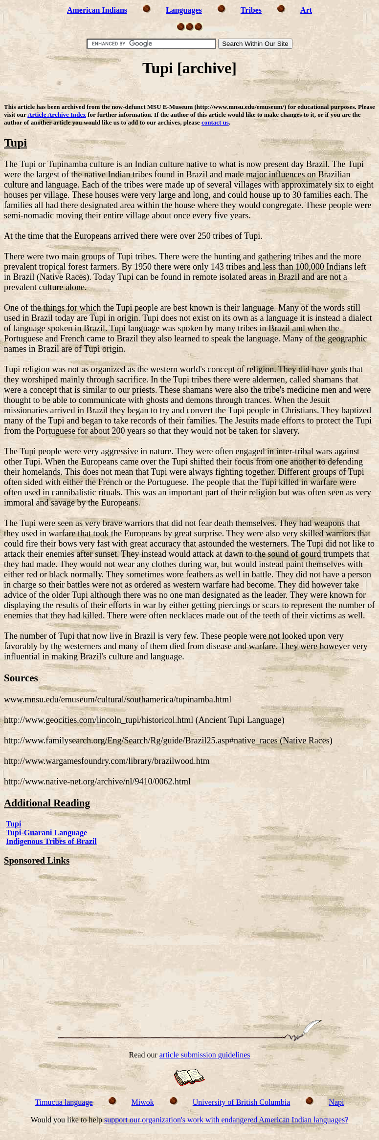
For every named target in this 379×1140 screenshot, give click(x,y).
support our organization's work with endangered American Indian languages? (226, 1120)
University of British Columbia (241, 1102)
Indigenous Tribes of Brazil (51, 841)
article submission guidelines (204, 1055)
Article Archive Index (56, 114)
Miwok (143, 1102)
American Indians (97, 10)
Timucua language (64, 1102)
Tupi (13, 824)
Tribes (251, 10)
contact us (215, 122)
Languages (184, 10)
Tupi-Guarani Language (46, 832)
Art (306, 10)
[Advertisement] (190, 91)
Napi (336, 1102)
